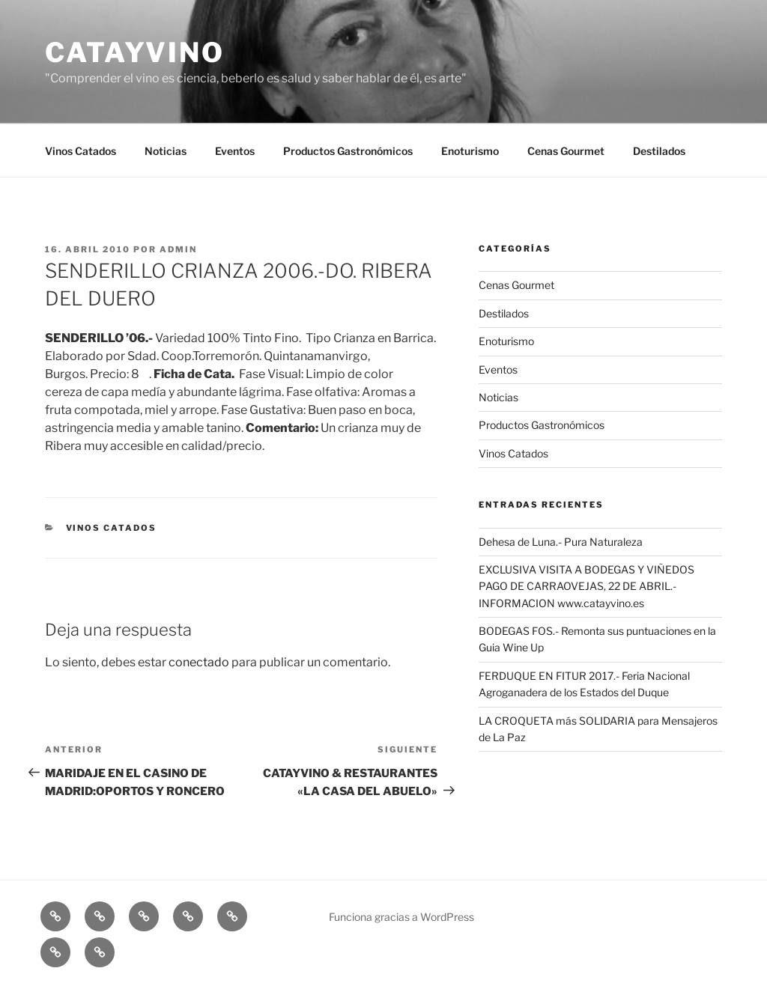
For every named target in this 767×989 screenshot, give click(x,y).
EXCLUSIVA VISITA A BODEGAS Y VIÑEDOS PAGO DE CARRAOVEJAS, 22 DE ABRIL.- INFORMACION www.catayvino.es (586, 586)
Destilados (659, 150)
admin (178, 249)
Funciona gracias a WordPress (401, 916)
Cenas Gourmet (565, 150)
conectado (199, 662)
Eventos (235, 150)
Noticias (166, 150)
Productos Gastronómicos (348, 150)
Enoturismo (470, 150)
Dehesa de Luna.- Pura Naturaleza (561, 541)
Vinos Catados (80, 150)
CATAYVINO (135, 52)
